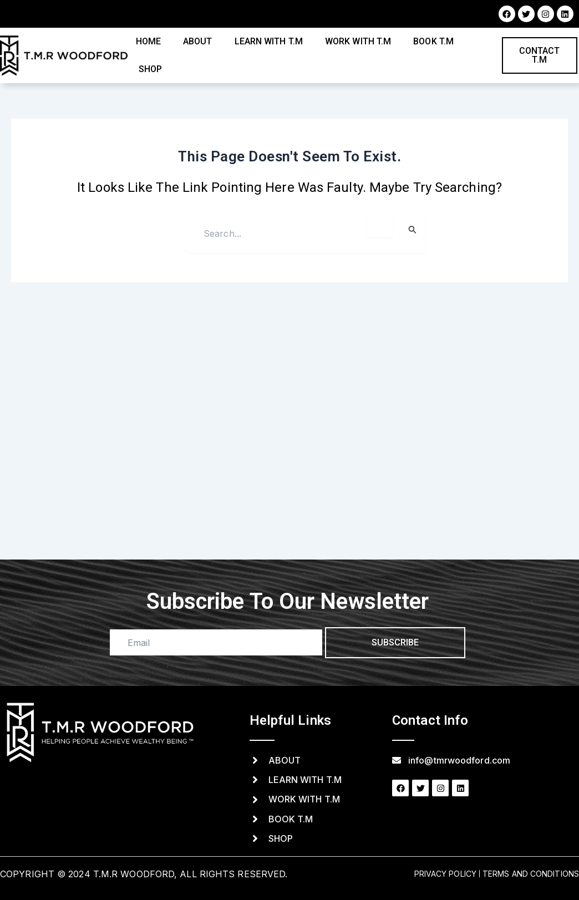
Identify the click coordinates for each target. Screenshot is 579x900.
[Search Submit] (412, 229)
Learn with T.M (269, 41)
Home (148, 41)
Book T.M (433, 41)
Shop (150, 69)
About (197, 41)
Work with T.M (358, 41)
